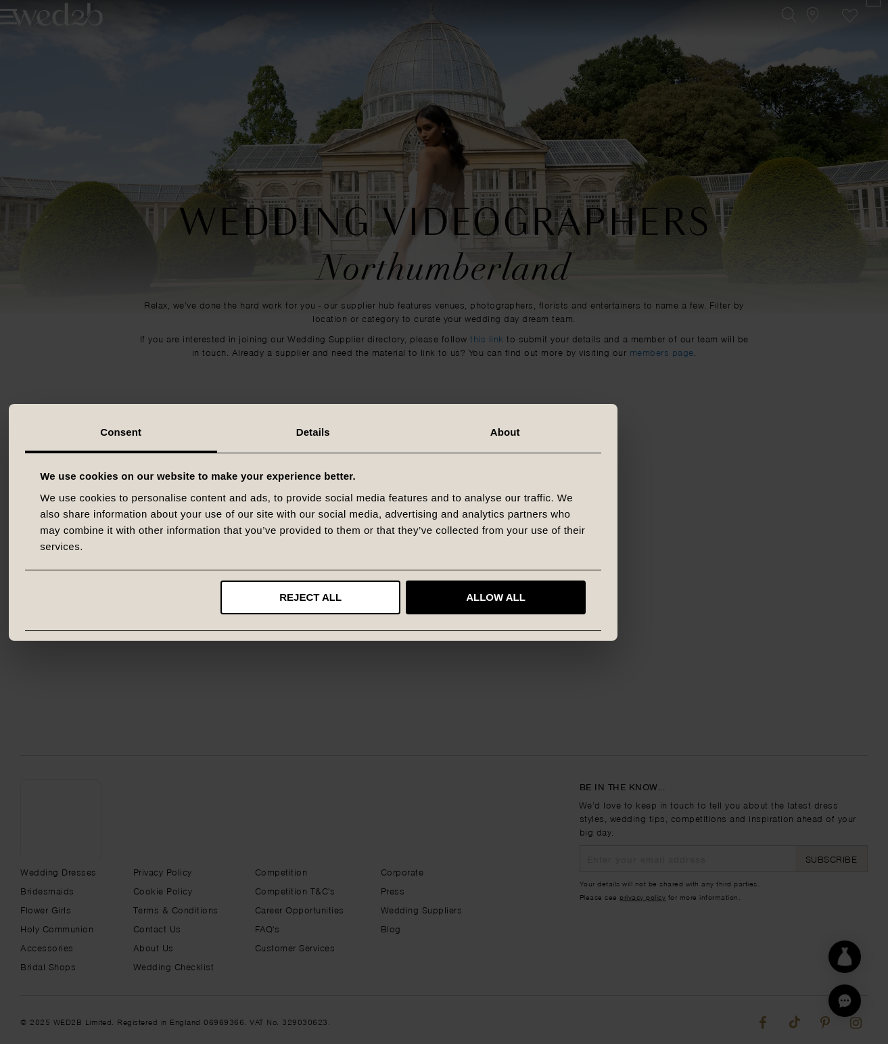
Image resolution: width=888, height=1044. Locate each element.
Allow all (627, 597)
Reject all (442, 597)
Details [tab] (444, 432)
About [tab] (636, 432)
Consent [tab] (252, 432)
